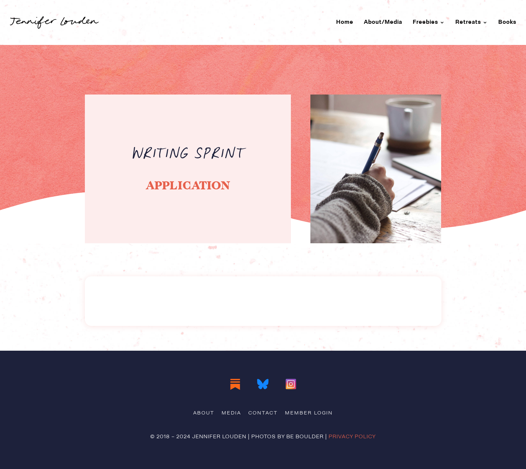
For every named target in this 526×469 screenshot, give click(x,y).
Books (507, 22)
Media (231, 413)
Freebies (425, 22)
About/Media (383, 22)
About (203, 413)
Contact (263, 413)
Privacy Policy (352, 437)
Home (344, 22)
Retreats (468, 22)
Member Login (309, 413)
